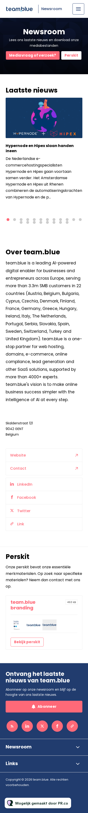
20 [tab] (67, 222)
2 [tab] (14, 219)
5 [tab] (34, 219)
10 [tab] (67, 219)
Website (18, 465)
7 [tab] (47, 219)
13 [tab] (21, 222)
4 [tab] (27, 219)
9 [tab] (60, 219)
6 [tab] (40, 219)
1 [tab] (8, 219)
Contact (18, 479)
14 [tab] (27, 222)
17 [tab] (47, 222)
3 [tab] (21, 219)
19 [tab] (60, 222)
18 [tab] (54, 222)
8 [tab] (54, 219)
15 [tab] (34, 222)
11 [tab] (73, 219)
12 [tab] (80, 219)
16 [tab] (40, 222)
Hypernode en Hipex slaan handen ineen (40, 148)
